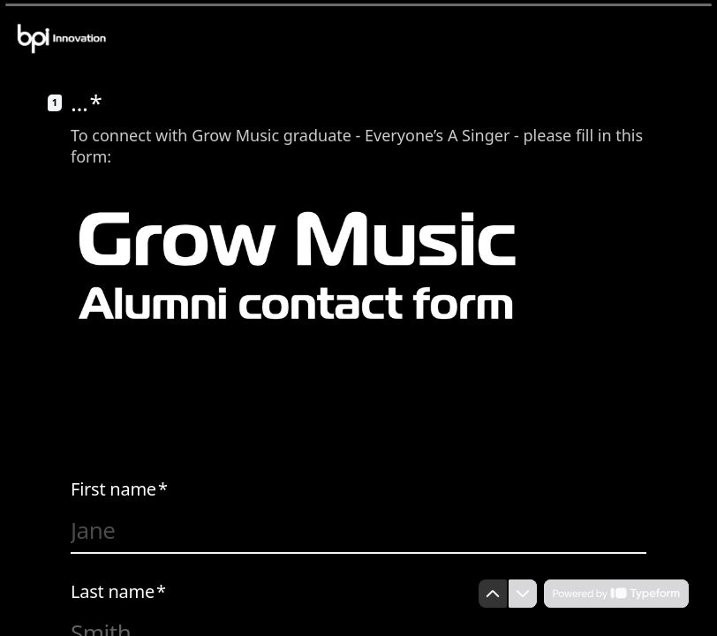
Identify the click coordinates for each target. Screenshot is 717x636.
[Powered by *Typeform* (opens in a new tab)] (616, 593)
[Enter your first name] (358, 530)
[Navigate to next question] (523, 593)
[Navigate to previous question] (493, 593)
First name (119, 489)
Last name (118, 591)
